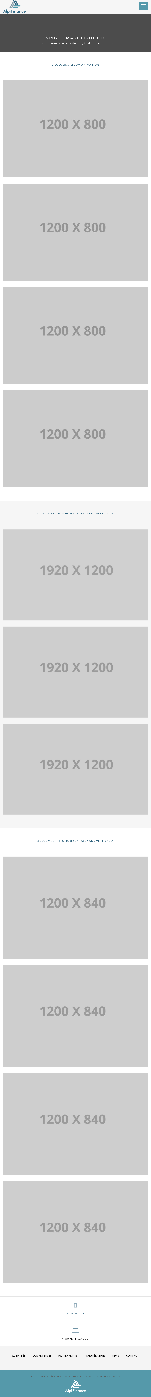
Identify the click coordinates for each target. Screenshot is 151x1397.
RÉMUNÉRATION (95, 1355)
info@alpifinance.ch (75, 1338)
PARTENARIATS (68, 1355)
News (115, 1355)
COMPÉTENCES (42, 1355)
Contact (132, 1355)
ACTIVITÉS (19, 1355)
